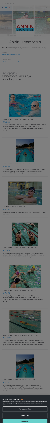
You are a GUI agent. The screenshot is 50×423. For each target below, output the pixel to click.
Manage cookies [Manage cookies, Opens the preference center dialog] (25, 410)
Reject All (25, 417)
